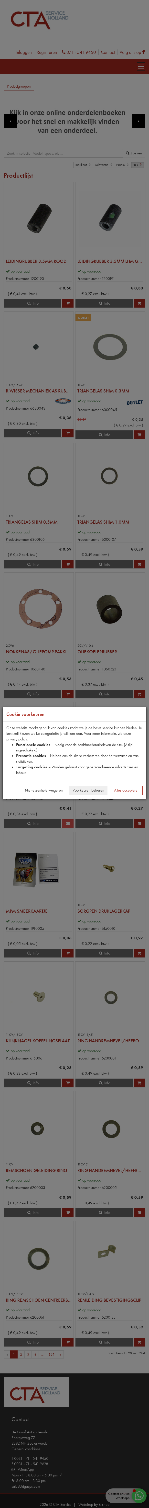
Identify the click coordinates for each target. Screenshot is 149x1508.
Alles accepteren (126, 790)
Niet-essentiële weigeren (44, 790)
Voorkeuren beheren (88, 790)
